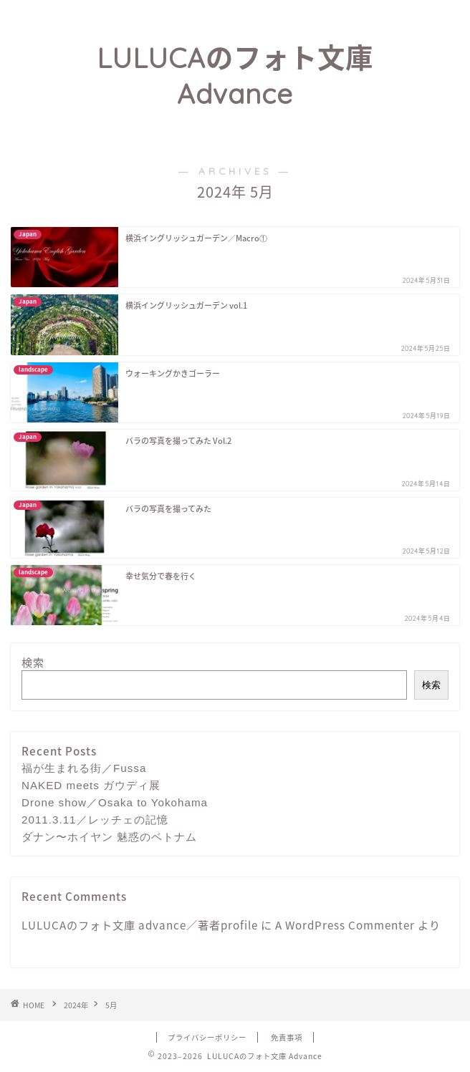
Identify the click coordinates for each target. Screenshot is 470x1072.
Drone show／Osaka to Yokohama (114, 802)
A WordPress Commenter (345, 925)
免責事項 (286, 1037)
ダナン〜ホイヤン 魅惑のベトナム (109, 837)
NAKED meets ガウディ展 (90, 785)
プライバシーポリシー (207, 1037)
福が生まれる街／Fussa (83, 768)
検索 (32, 662)
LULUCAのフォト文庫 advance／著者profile (139, 925)
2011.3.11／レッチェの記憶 (94, 819)
